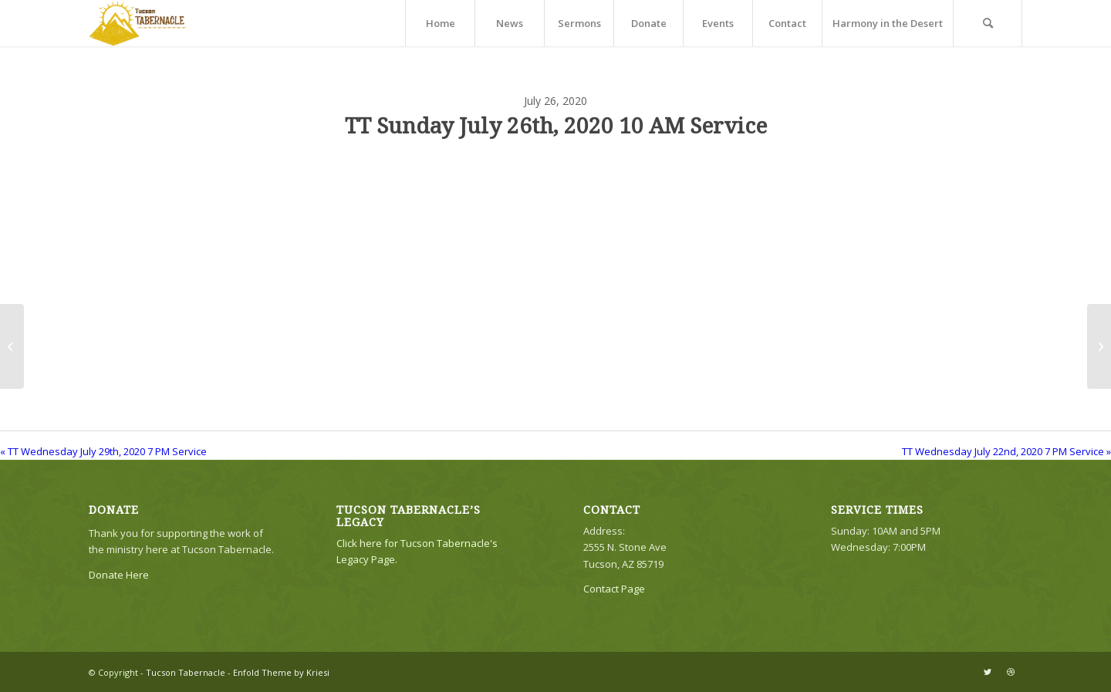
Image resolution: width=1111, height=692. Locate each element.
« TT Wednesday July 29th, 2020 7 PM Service (103, 451)
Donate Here (119, 575)
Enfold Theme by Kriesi (281, 672)
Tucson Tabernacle (185, 672)
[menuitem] (439, 23)
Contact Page (614, 589)
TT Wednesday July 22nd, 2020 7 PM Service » (1006, 451)
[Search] (987, 23)
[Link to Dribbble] (1010, 672)
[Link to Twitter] (987, 672)
